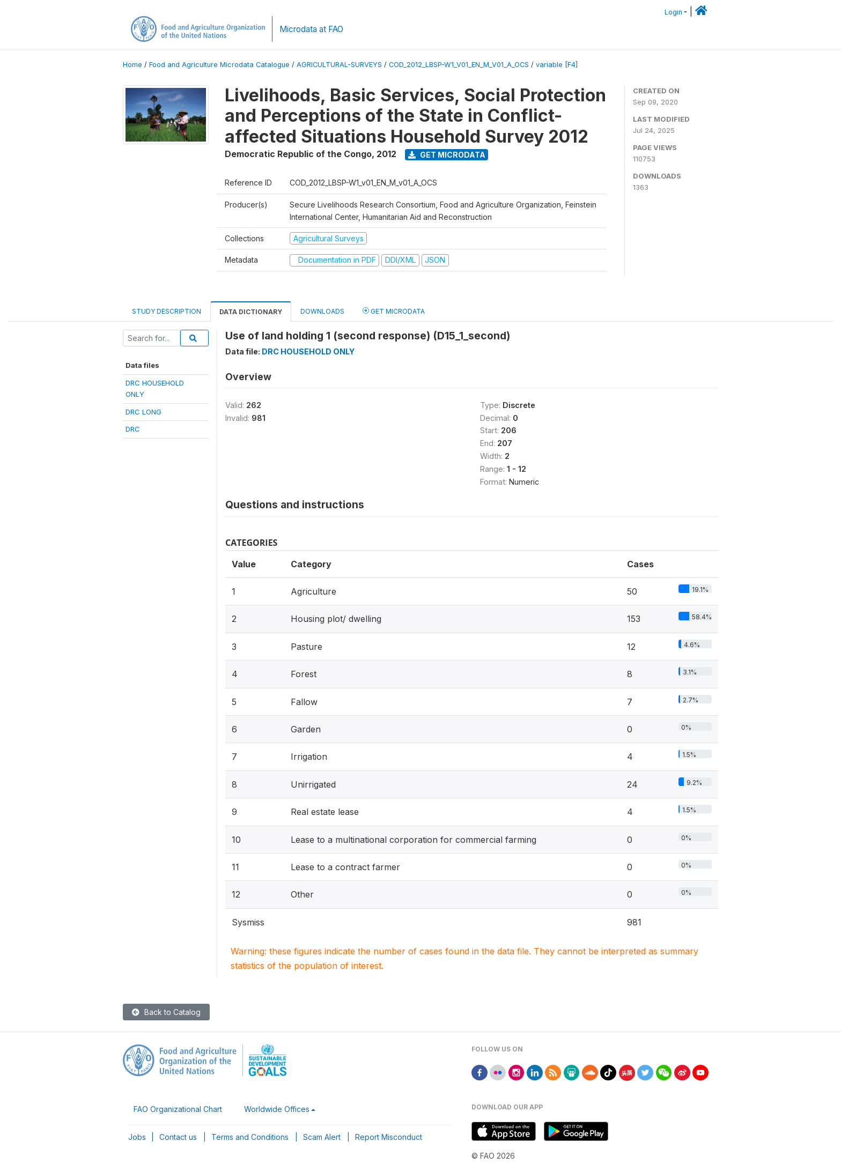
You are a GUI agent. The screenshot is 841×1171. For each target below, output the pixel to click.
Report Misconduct (388, 1137)
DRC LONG (143, 411)
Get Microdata (446, 154)
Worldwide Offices (276, 1109)
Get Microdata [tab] (394, 310)
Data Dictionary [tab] (250, 312)
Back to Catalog (166, 1012)
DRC (133, 429)
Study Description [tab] (166, 311)
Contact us (178, 1137)
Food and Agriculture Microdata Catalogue (219, 65)
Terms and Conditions (250, 1137)
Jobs (137, 1137)
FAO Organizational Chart (178, 1109)
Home (132, 65)
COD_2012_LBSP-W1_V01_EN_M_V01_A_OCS (459, 65)
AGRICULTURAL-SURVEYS (339, 65)
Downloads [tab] (322, 311)
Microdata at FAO (311, 29)
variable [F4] (557, 65)
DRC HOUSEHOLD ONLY (308, 351)
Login (673, 12)
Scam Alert (322, 1137)
